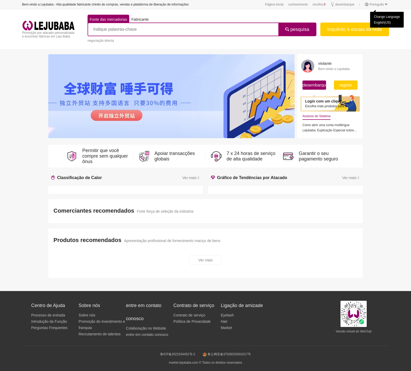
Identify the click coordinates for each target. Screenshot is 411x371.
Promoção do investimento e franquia (102, 324)
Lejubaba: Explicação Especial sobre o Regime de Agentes (330, 130)
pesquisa (297, 29)
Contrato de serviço (189, 315)
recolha (318, 4)
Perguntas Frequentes (49, 328)
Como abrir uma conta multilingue (325, 125)
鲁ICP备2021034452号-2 (177, 354)
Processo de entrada (48, 315)
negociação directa (101, 40)
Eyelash (227, 315)
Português (376, 4)
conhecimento (298, 4)
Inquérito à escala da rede (354, 29)
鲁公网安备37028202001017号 (227, 354)
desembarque (342, 4)
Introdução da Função (49, 321)
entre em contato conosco (147, 334)
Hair (224, 321)
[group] (171, 96)
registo (345, 85)
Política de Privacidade (191, 321)
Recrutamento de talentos (100, 334)
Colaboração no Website (146, 328)
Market (226, 328)
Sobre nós (87, 315)
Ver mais (191, 178)
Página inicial (274, 4)
